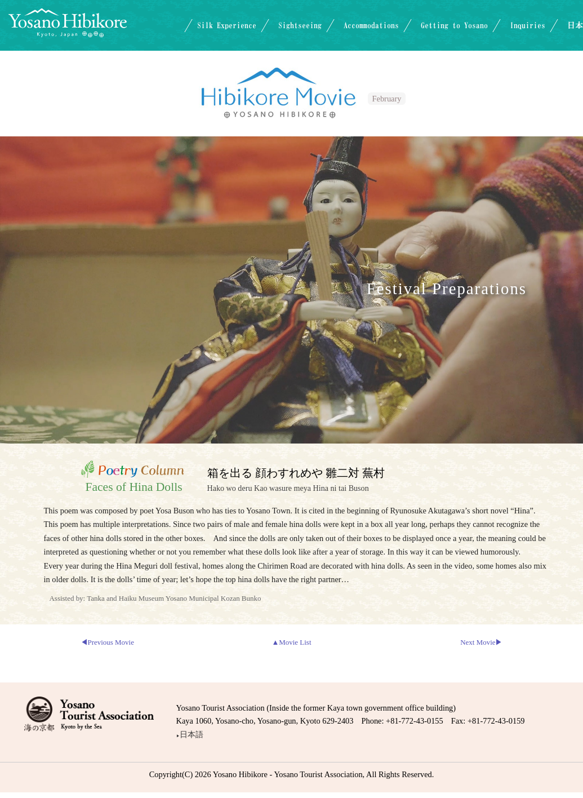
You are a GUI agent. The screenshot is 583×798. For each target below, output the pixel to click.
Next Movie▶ (481, 642)
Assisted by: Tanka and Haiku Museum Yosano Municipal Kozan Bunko (155, 598)
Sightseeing (300, 25)
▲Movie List (291, 642)
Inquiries (527, 25)
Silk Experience (226, 25)
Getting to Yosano (454, 25)
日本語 (189, 734)
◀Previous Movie (107, 642)
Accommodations (371, 25)
